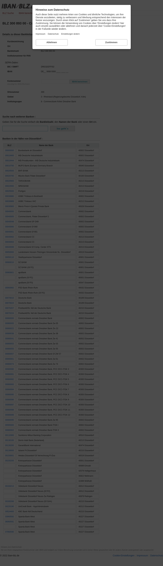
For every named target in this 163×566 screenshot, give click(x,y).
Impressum (40, 34)
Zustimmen (111, 42)
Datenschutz (53, 34)
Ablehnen (52, 42)
